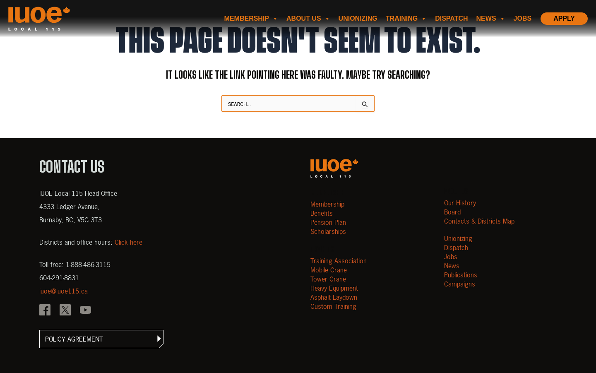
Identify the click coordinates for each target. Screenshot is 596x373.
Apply (564, 18)
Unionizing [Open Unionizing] (458, 238)
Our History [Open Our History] (460, 202)
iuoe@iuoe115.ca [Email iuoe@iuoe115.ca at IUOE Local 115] (63, 291)
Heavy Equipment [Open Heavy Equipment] (334, 288)
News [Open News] (451, 265)
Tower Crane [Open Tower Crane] (328, 279)
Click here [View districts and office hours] (128, 242)
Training (406, 18)
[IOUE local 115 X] (65, 311)
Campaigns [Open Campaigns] (459, 284)
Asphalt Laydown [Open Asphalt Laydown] (333, 297)
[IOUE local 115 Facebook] (44, 311)
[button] (101, 339)
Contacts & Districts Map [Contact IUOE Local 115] (479, 221)
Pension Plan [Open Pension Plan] (328, 222)
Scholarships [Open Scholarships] (328, 231)
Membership (251, 18)
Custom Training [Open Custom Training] (333, 306)
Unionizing (358, 18)
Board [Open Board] (452, 212)
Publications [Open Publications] (460, 274)
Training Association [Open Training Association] (338, 260)
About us (308, 18)
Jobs (523, 18)
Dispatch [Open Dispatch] (456, 247)
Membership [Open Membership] (327, 204)
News (490, 18)
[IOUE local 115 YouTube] (85, 311)
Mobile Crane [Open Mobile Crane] (328, 269)
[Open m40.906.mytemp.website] (334, 168)
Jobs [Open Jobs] (450, 256)
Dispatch (451, 18)
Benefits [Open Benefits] (321, 213)
